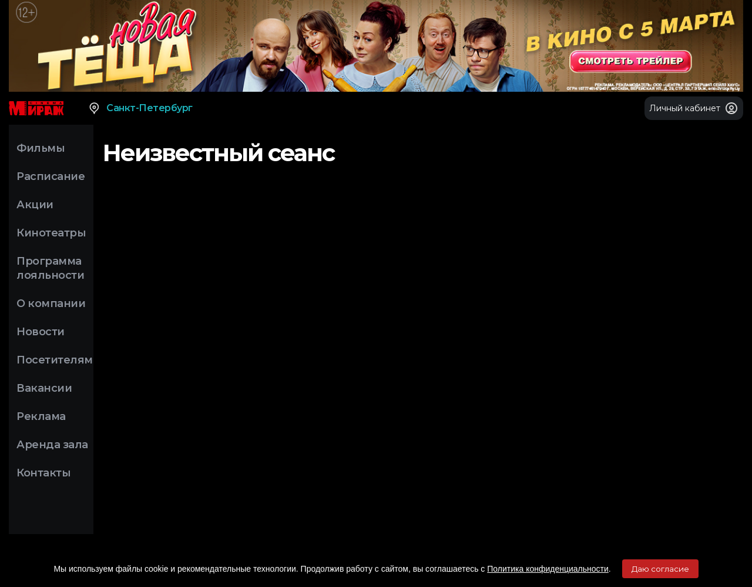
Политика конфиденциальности (548, 568)
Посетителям (54, 359)
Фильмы (40, 148)
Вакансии (44, 388)
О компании (50, 303)
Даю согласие (660, 568)
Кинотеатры (51, 232)
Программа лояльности (50, 268)
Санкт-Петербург (140, 108)
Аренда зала (52, 444)
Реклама (41, 416)
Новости (40, 331)
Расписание (50, 176)
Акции (34, 204)
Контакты (43, 472)
